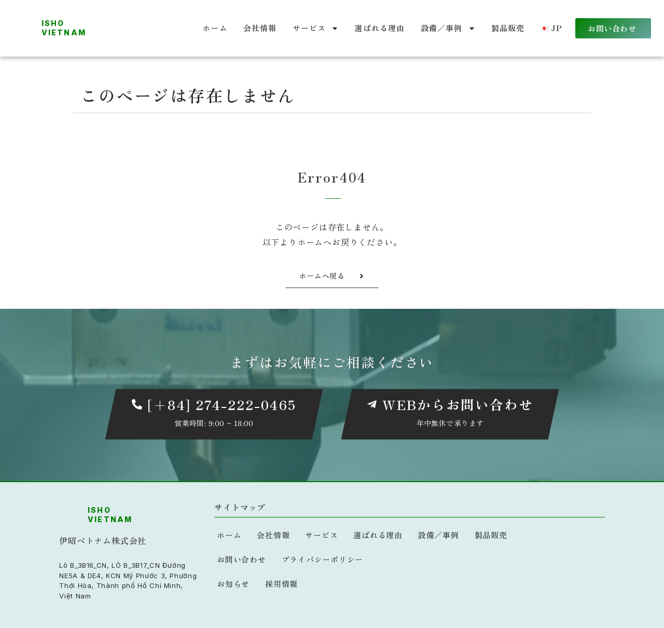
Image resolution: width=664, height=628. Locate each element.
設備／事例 (448, 28)
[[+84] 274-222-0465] (137, 405)
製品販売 (508, 27)
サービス (316, 28)
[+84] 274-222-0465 (221, 404)
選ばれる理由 (379, 27)
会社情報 (260, 27)
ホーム (215, 27)
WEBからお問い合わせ (458, 404)
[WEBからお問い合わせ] (372, 405)
